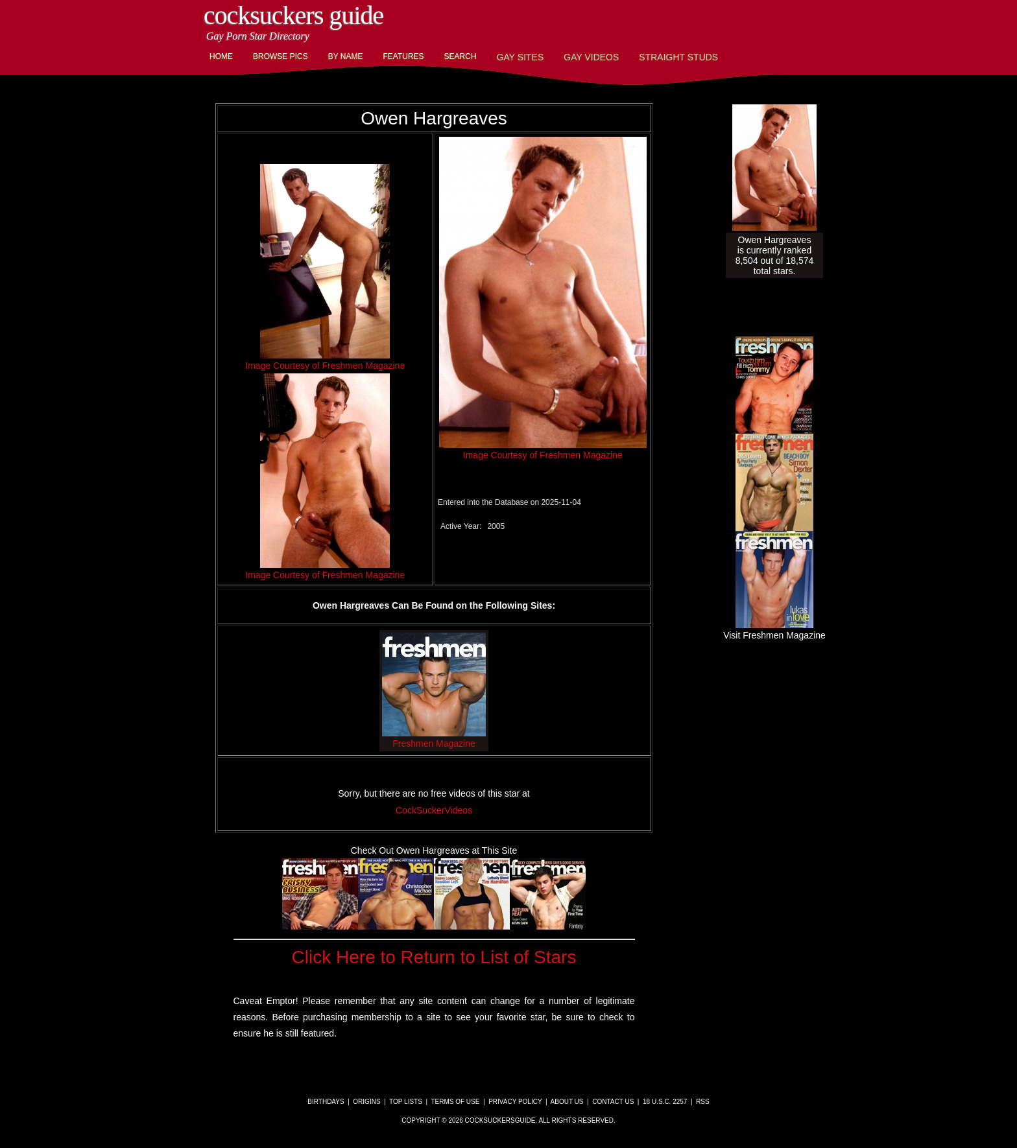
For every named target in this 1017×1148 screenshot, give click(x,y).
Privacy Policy (515, 1101)
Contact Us (613, 1101)
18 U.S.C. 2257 (665, 1101)
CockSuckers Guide (293, 15)
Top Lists (405, 1101)
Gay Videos (591, 57)
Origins (366, 1101)
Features (403, 56)
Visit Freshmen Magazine (774, 630)
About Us (567, 1101)
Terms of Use (455, 1101)
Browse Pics (280, 56)
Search (460, 56)
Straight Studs (678, 57)
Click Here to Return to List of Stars (434, 957)
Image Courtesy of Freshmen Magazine (325, 365)
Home (221, 56)
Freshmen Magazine (434, 738)
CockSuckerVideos (434, 810)
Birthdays (325, 1101)
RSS (703, 1101)
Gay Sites (520, 57)
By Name (345, 56)
